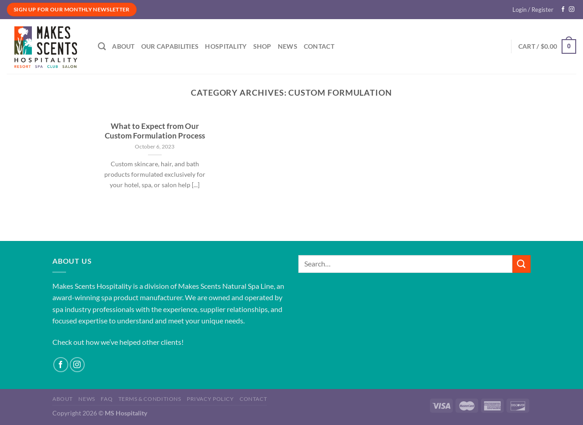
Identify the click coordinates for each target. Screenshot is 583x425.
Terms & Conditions (149, 398)
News (287, 46)
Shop (262, 46)
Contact (319, 46)
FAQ (107, 398)
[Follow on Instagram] (571, 9)
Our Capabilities (170, 46)
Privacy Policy (210, 398)
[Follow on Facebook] (563, 9)
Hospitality (225, 46)
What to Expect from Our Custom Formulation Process (155, 131)
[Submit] (521, 264)
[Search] (102, 46)
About (123, 46)
